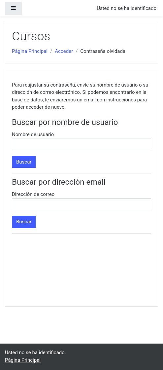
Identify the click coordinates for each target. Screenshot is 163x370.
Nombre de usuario (33, 134)
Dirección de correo (33, 194)
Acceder (64, 51)
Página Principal (30, 51)
